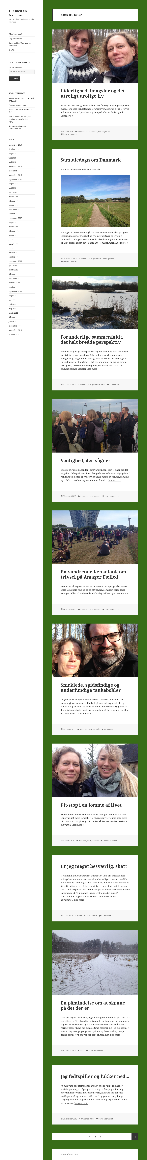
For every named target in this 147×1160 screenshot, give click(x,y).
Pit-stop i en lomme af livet (91, 805)
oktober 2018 (14, 149)
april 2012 (13, 265)
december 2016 (15, 171)
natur (88, 131)
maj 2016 (12, 188)
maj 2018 (12, 162)
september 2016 (15, 179)
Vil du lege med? (15, 34)
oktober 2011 (14, 287)
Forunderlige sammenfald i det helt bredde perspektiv (92, 339)
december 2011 (15, 278)
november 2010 (15, 330)
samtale (94, 131)
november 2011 (15, 283)
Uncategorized (104, 131)
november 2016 (15, 175)
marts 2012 (13, 270)
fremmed (81, 131)
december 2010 (15, 326)
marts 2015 (13, 226)
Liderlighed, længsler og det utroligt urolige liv (93, 93)
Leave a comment (70, 134)
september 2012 (15, 261)
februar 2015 (14, 231)
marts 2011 (13, 313)
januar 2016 (14, 205)
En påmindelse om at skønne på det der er (93, 1005)
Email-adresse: (15, 67)
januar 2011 (14, 321)
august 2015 (14, 222)
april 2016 (13, 192)
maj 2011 (12, 308)
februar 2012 (14, 274)
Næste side (134, 1136)
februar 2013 (14, 252)
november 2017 (15, 166)
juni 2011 (12, 304)
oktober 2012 (14, 257)
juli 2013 (12, 248)
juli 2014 (12, 239)
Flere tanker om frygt (18, 105)
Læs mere (67, 115)
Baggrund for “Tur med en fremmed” (20, 44)
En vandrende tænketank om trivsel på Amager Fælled (93, 574)
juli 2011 (12, 300)
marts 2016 (13, 196)
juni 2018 (12, 158)
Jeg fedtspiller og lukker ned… (95, 1076)
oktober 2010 (14, 334)
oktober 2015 (14, 214)
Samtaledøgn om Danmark (91, 160)
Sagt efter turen (15, 38)
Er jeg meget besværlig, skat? (94, 866)
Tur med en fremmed (18, 13)
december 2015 (15, 209)
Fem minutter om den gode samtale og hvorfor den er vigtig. (20, 119)
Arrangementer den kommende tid (17, 127)
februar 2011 (14, 317)
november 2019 (15, 145)
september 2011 (15, 291)
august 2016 (14, 184)
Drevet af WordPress (69, 1154)
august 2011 (14, 295)
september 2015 (15, 218)
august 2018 (14, 153)
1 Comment (114, 385)
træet (103, 385)
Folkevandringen (98, 469)
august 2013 (14, 244)
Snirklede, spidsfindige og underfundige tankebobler (91, 687)
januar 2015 (14, 235)
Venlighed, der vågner (86, 460)
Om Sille (12, 50)
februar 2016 (14, 201)
